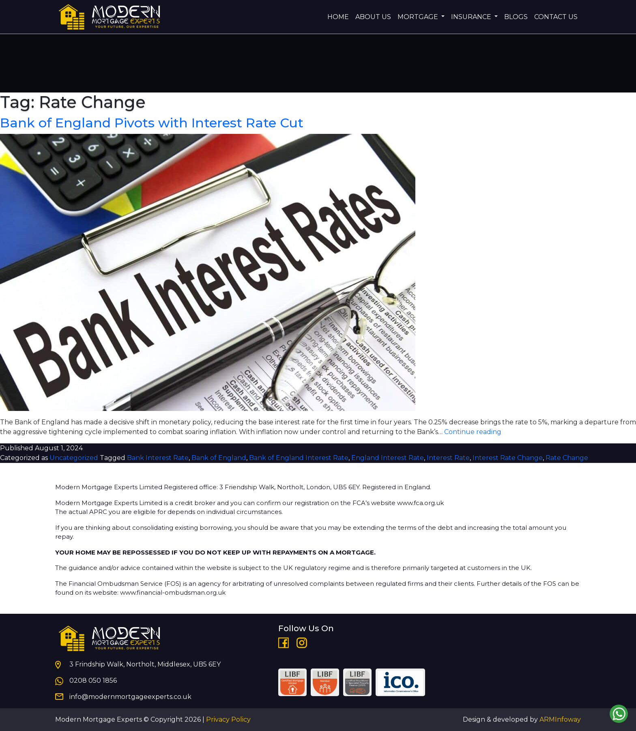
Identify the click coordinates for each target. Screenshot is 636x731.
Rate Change (567, 458)
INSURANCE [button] (472, 17)
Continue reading (472, 432)
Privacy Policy (228, 719)
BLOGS (516, 17)
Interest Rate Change (508, 458)
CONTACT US (556, 17)
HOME (338, 17)
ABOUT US (373, 17)
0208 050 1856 (93, 680)
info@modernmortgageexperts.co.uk (130, 697)
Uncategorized (73, 458)
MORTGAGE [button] (419, 17)
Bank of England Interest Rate (298, 458)
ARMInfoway (560, 719)
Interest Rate (448, 458)
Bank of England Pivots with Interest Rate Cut (151, 123)
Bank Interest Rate (158, 458)
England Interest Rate (387, 458)
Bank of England (218, 458)
